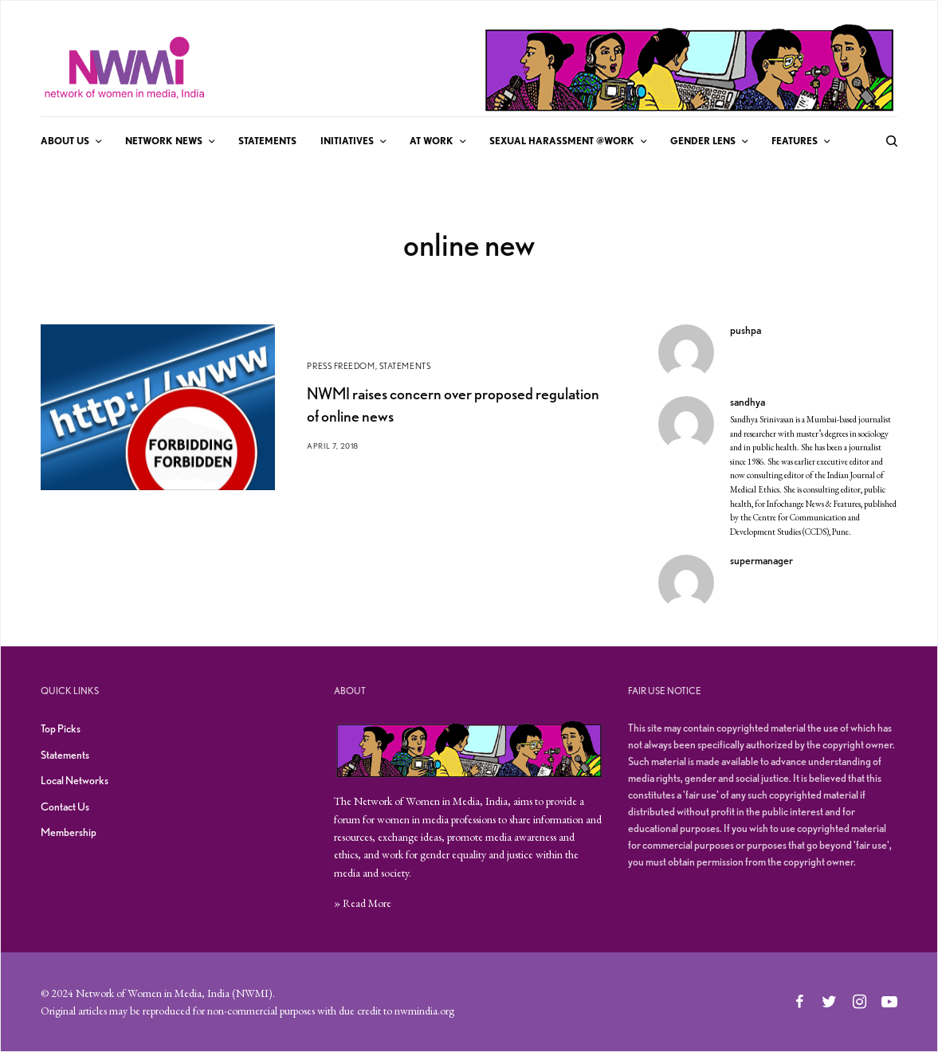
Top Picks (60, 728)
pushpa (745, 330)
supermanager (761, 560)
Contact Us (65, 806)
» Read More (362, 903)
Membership (68, 832)
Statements (405, 365)
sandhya (747, 401)
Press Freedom (341, 365)
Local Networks (74, 780)
